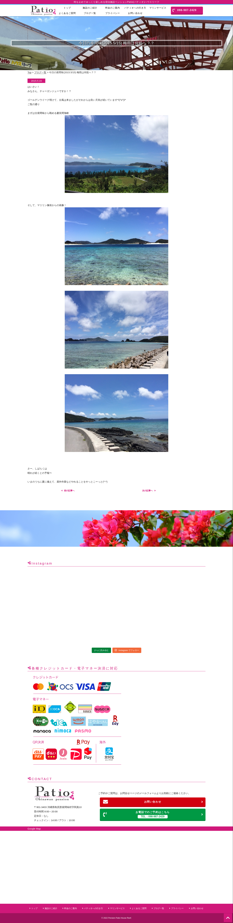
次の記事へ (147, 490)
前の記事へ (69, 490)
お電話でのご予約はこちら (153, 814)
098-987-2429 (184, 10)
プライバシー (112, 13)
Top (29, 72)
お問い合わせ (135, 13)
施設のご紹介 (90, 7)
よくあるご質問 (67, 13)
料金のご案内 (112, 7)
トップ (67, 7)
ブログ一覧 (90, 13)
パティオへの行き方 (135, 7)
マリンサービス (157, 7)
